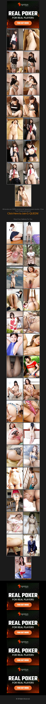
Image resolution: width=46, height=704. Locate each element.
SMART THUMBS (26, 579)
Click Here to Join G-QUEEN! (23, 213)
